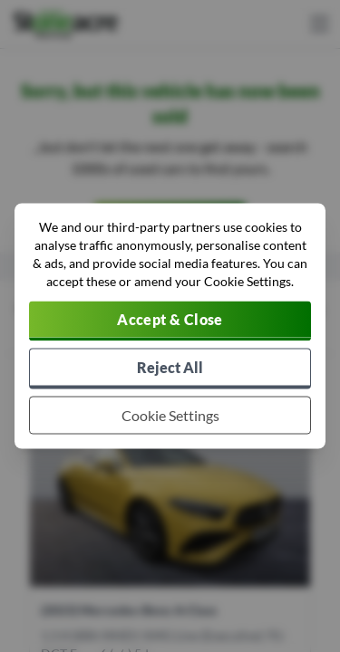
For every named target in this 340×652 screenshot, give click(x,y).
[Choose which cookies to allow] (170, 416)
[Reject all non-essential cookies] (170, 369)
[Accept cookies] (170, 321)
